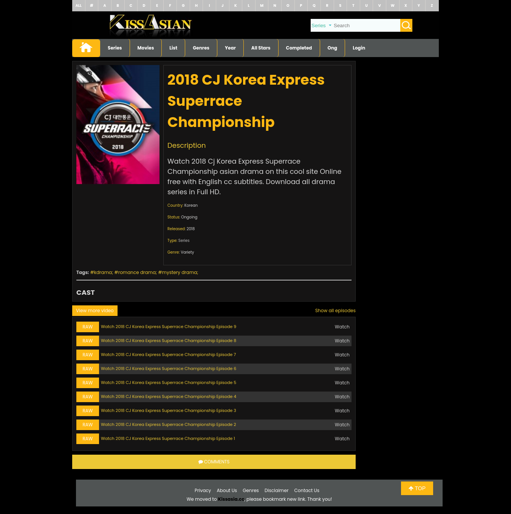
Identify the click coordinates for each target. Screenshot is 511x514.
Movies (146, 48)
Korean (191, 205)
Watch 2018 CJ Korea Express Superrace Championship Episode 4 (168, 396)
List (173, 48)
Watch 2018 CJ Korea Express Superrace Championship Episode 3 (168, 410)
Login (359, 48)
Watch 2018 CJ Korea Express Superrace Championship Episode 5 (168, 382)
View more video (95, 310)
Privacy (203, 490)
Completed (299, 48)
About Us (227, 490)
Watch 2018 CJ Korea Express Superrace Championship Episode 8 (168, 341)
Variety (187, 252)
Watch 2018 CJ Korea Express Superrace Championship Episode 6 (168, 368)
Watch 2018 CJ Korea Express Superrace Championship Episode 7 (168, 354)
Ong (333, 48)
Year (230, 48)
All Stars (261, 48)
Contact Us (306, 490)
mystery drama (179, 272)
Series (115, 48)
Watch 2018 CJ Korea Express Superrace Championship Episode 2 (168, 424)
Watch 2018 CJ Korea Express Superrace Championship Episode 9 (168, 327)
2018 (191, 229)
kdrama (103, 272)
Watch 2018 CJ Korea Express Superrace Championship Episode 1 (168, 438)
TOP (417, 488)
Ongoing (189, 217)
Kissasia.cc (231, 499)
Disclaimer (276, 490)
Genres (201, 48)
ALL (79, 5)
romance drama (137, 272)
